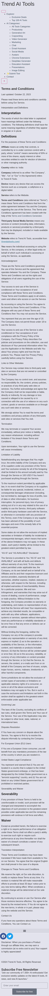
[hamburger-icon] (3, 11)
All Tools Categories (21, 26)
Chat (14, 45)
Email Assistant (19, 48)
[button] (24, 931)
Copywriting (17, 36)
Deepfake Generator (21, 61)
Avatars (15, 55)
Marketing (16, 42)
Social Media (18, 52)
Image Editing (18, 70)
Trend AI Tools (17, 4)
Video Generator (19, 39)
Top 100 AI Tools (19, 20)
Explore (10, 14)
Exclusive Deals (19, 17)
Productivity (17, 30)
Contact (10, 77)
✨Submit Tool (13, 73)
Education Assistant (21, 64)
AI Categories (13, 23)
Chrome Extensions (21, 58)
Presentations (18, 67)
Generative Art (18, 33)
